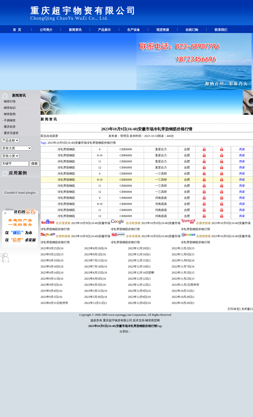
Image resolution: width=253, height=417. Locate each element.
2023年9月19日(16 (52, 260)
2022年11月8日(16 (183, 260)
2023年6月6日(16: (95, 278)
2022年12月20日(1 (139, 248)
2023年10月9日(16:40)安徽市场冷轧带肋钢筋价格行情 (147, 129)
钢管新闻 (10, 114)
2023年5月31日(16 (95, 290)
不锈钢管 (10, 120)
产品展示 (104, 30)
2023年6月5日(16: (95, 284)
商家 (242, 149)
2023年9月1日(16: (52, 297)
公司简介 (46, 30)
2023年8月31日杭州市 (54, 303)
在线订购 (192, 30)
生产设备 (133, 30)
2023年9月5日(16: (52, 284)
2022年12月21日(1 (95, 303)
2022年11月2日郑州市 (185, 284)
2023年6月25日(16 (95, 272)
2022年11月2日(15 (183, 278)
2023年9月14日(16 (52, 272)
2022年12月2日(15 (183, 248)
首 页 (17, 30)
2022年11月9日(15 (183, 254)
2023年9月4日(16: (52, 290)
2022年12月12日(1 (139, 278)
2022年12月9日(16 (139, 290)
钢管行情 (10, 101)
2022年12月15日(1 (139, 260)
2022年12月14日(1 (139, 266)
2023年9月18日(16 (52, 266)
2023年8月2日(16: (95, 254)
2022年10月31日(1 (183, 290)
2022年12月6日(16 (139, 303)
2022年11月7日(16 (183, 266)
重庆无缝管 (11, 133)
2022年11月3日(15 (183, 272)
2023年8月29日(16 (95, 248)
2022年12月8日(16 (139, 297)
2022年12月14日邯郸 (141, 272)
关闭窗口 (247, 309)
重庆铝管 (10, 126)
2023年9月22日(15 (52, 254)
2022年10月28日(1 (183, 297)
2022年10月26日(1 (183, 303)
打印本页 (233, 309)
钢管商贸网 (152, 320)
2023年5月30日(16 (95, 297)
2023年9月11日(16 (52, 278)
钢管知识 (10, 107)
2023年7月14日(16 (95, 266)
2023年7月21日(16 (95, 260)
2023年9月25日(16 (52, 248)
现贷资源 (162, 30)
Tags (159, 326)
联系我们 (221, 30)
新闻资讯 (75, 30)
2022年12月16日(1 (139, 254)
